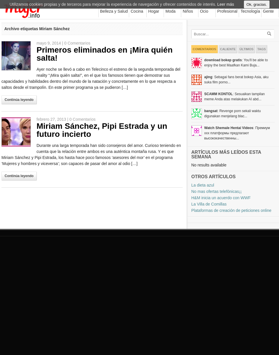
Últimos (247, 49)
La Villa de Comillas (209, 204)
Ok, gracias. (256, 7)
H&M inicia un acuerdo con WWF (221, 197)
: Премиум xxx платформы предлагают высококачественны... (237, 133)
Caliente (228, 49)
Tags (261, 49)
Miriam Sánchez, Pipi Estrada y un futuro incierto (102, 130)
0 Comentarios (77, 43)
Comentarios (204, 49)
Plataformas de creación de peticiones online (231, 210)
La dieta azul (202, 185)
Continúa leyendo (19, 100)
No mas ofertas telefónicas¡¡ (216, 191)
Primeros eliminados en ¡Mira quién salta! (105, 53)
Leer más (225, 7)
